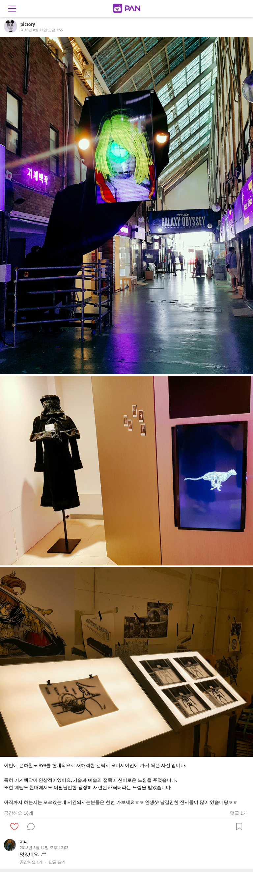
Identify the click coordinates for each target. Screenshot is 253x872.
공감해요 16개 (18, 813)
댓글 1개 (238, 813)
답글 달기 (57, 862)
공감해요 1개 (31, 862)
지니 (24, 841)
